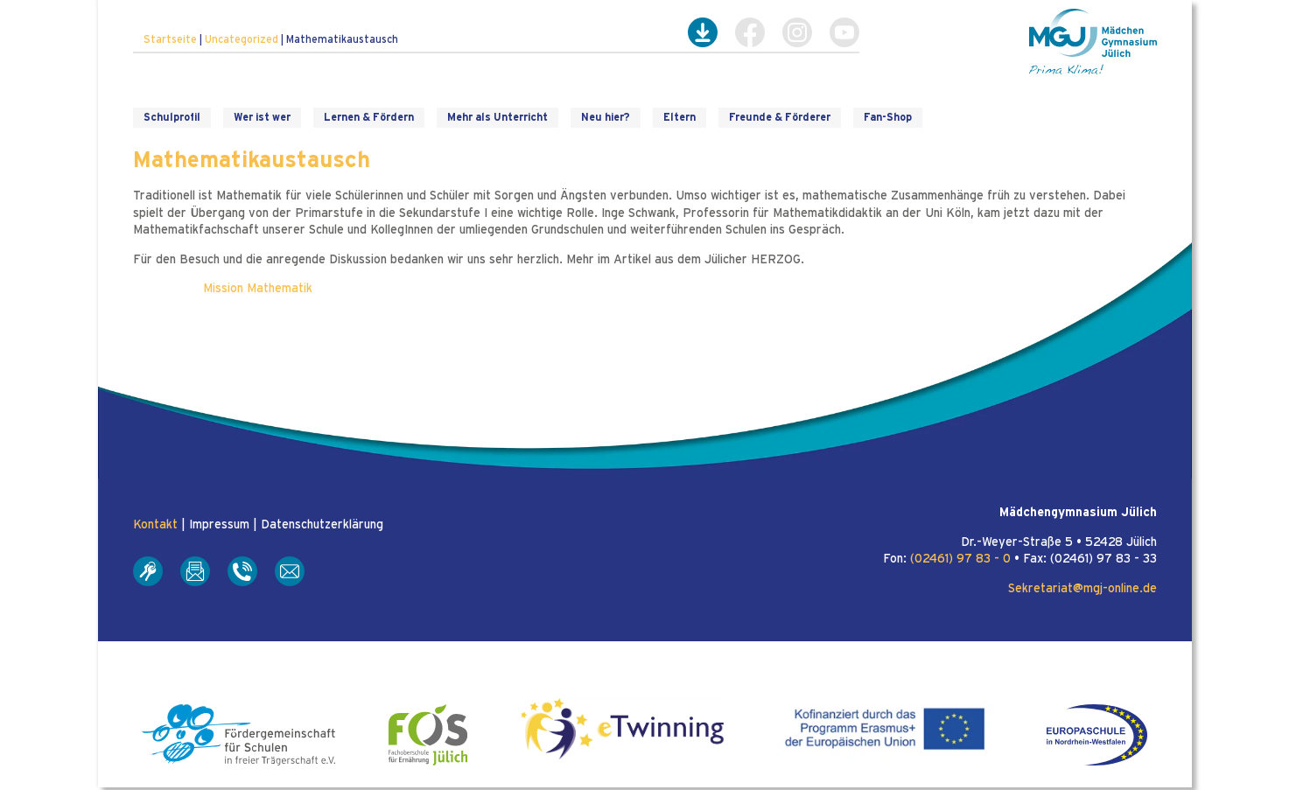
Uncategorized (241, 39)
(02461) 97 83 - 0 (960, 559)
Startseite (170, 39)
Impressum (219, 525)
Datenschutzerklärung (322, 525)
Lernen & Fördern (369, 117)
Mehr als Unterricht (497, 117)
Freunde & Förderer (779, 117)
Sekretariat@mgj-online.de (1082, 589)
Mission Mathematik (257, 289)
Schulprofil (172, 117)
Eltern (679, 117)
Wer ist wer (262, 117)
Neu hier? (605, 117)
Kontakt (155, 525)
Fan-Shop (888, 117)
